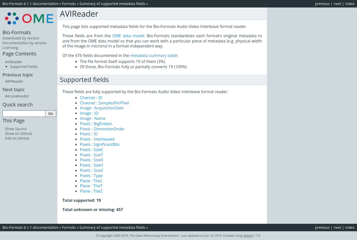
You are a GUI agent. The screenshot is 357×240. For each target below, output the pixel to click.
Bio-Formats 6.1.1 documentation (30, 3)
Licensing (10, 47)
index (350, 3)
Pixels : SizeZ (91, 170)
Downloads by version (20, 38)
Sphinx (248, 236)
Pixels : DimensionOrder (102, 129)
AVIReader (13, 61)
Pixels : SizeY (91, 165)
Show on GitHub (18, 133)
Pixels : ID (89, 134)
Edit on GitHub (17, 138)
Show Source (16, 128)
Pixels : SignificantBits (100, 144)
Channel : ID (91, 97)
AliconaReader (17, 96)
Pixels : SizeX (91, 160)
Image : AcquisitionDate (102, 108)
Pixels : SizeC (92, 149)
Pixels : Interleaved (97, 139)
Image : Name (93, 118)
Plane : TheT (91, 186)
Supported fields (23, 66)
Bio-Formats (16, 32)
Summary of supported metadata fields (112, 3)
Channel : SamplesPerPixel (104, 103)
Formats (69, 3)
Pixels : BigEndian (96, 123)
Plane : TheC (91, 181)
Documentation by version (24, 42)
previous (322, 3)
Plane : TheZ (91, 191)
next (337, 3)
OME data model (128, 35)
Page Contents (19, 53)
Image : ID (89, 113)
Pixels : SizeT (91, 155)
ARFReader (14, 81)
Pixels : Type (91, 175)
